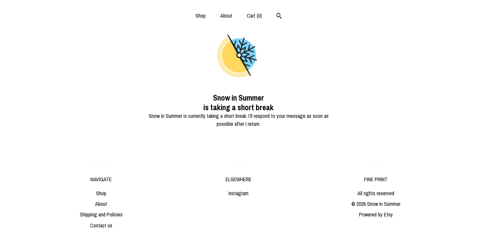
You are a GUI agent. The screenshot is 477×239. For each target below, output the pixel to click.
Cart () (254, 15)
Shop (200, 15)
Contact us (101, 225)
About (226, 15)
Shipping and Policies (101, 214)
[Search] (279, 16)
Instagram (238, 193)
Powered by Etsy (376, 214)
